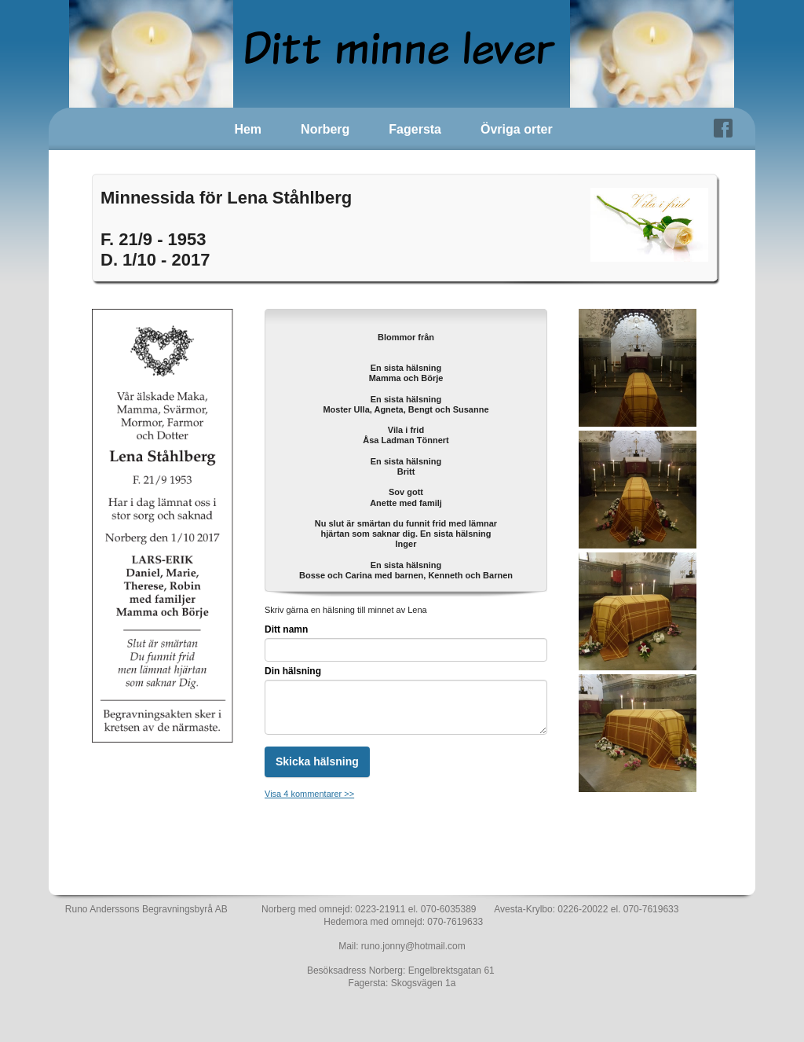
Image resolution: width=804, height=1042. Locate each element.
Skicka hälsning (317, 761)
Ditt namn (286, 629)
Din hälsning (293, 671)
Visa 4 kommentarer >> (309, 793)
